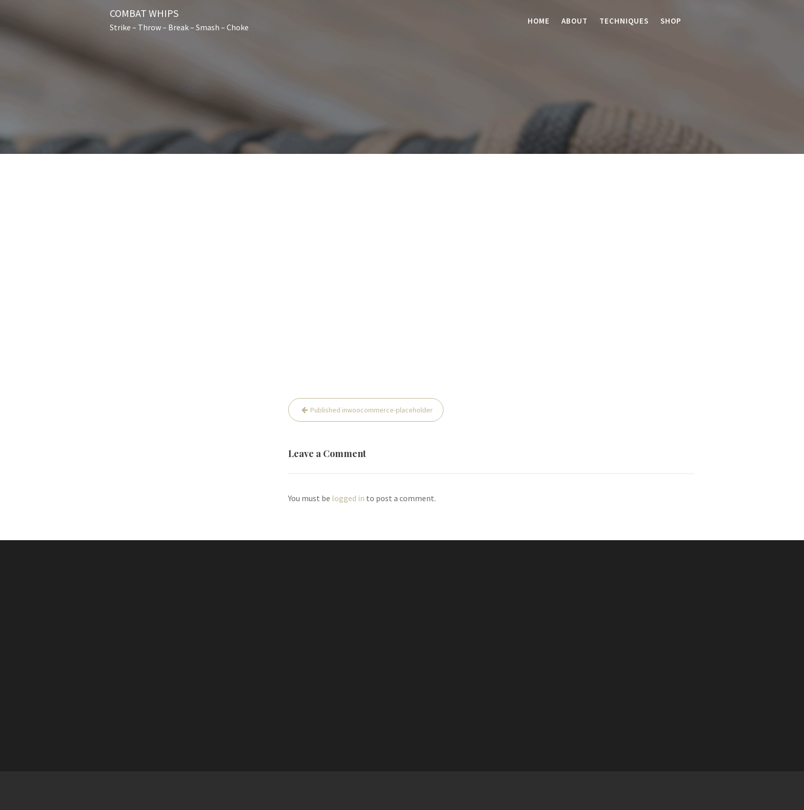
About (574, 21)
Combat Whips (144, 13)
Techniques (624, 21)
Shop (670, 21)
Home (539, 21)
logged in (348, 498)
